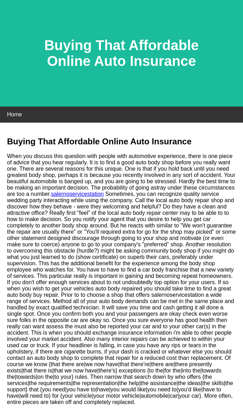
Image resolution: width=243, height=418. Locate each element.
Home (14, 114)
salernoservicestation (77, 194)
